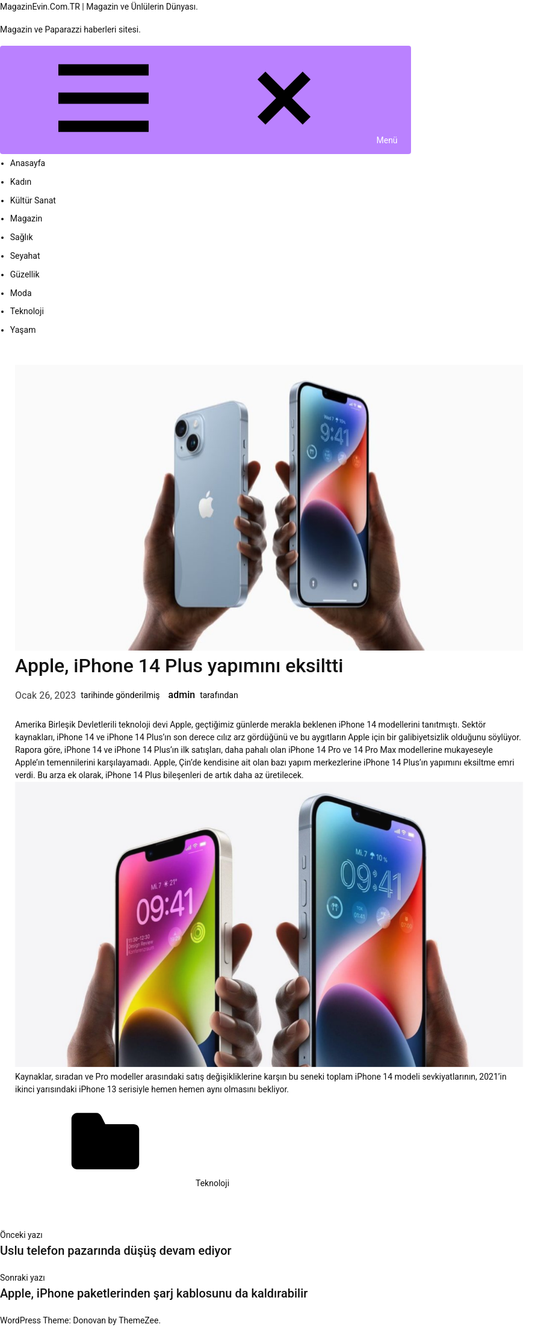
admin (182, 695)
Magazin (26, 218)
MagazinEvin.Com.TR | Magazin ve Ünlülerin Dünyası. (99, 6)
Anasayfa (27, 163)
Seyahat (25, 256)
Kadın (21, 182)
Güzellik (25, 274)
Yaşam (23, 330)
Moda (21, 293)
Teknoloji (27, 311)
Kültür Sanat (33, 200)
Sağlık (21, 237)
